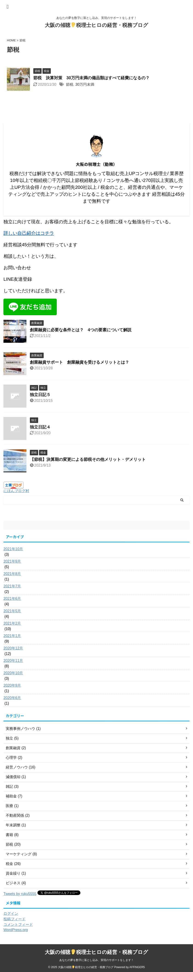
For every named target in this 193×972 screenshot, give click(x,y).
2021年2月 (12, 623)
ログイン (10, 913)
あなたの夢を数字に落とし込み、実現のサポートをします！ (96, 960)
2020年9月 (12, 685)
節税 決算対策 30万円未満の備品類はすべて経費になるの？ (93, 78)
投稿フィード (14, 919)
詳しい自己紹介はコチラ (28, 233)
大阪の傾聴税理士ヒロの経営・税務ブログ (96, 25)
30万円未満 (84, 84)
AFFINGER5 (137, 967)
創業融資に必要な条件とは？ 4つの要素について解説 (80, 330)
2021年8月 (12, 574)
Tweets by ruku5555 (19, 894)
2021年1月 (12, 636)
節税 (69, 84)
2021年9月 (12, 561)
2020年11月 (13, 661)
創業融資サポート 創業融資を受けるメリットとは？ (79, 362)
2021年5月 (12, 611)
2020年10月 (13, 673)
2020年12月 (13, 648)
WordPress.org (15, 930)
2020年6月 (12, 698)
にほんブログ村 (16, 491)
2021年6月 (12, 599)
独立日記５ (40, 394)
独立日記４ (40, 427)
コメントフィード (18, 925)
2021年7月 (12, 586)
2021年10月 (13, 549)
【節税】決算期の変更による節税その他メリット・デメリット (90, 459)
